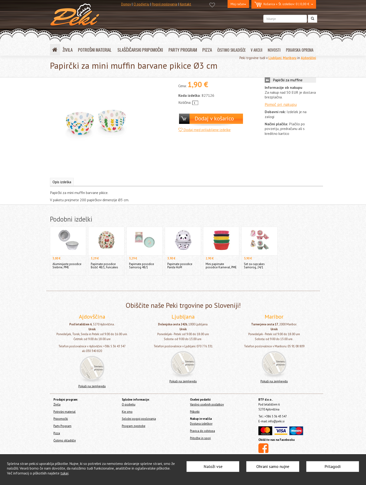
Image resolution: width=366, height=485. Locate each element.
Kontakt (185, 4)
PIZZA (207, 49)
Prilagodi (332, 466)
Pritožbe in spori (200, 438)
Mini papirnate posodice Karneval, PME (221, 265)
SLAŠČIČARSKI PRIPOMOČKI (140, 49)
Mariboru (289, 58)
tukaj (64, 473)
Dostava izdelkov (201, 424)
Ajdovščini (308, 58)
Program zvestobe (133, 426)
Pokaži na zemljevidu (92, 386)
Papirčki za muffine (288, 80)
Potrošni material (64, 412)
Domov (126, 4)
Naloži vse (213, 466)
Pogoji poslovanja (164, 4)
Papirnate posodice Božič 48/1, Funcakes (104, 265)
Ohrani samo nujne (272, 466)
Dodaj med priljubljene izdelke (204, 129)
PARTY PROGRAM (183, 49)
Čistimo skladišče (64, 440)
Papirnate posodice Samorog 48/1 (141, 265)
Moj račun (238, 4)
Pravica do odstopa (202, 431)
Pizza (56, 433)
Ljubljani (275, 58)
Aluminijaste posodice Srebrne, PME (67, 265)
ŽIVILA (68, 49)
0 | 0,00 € (283, 4)
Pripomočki (60, 419)
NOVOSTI (274, 50)
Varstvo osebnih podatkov (207, 404)
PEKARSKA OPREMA (299, 50)
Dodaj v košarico (214, 118)
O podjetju (141, 4)
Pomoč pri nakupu (281, 104)
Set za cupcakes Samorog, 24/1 (254, 265)
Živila (56, 404)
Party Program (62, 426)
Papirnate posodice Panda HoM (179, 265)
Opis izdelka (62, 182)
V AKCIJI (256, 50)
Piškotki (195, 412)
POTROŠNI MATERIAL (95, 49)
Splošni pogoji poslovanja (139, 419)
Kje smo (127, 412)
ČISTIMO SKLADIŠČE (231, 50)
